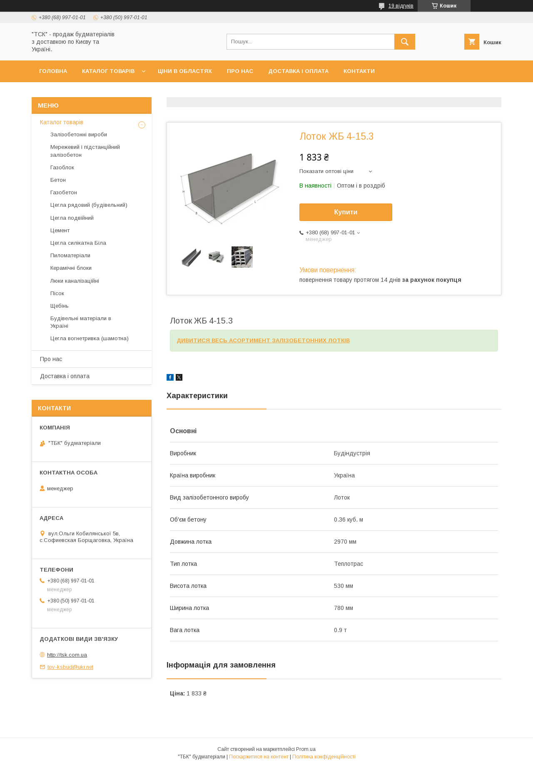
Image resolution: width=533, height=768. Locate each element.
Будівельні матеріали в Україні (80, 322)
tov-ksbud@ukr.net (70, 667)
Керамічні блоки (71, 268)
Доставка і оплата (298, 71)
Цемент (60, 230)
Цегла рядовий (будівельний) (88, 205)
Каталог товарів (108, 71)
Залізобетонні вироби (78, 134)
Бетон (58, 180)
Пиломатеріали (70, 255)
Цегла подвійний (72, 218)
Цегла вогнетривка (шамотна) (89, 338)
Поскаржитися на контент (259, 757)
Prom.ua (306, 749)
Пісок (57, 293)
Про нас (240, 71)
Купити (346, 212)
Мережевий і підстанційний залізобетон (85, 151)
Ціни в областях (185, 71)
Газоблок (62, 167)
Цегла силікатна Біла (78, 243)
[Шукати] (404, 42)
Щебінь (59, 306)
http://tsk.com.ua (67, 655)
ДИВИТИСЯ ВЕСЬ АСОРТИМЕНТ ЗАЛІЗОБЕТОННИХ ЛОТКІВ (263, 340)
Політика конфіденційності (324, 757)
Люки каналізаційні (74, 281)
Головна (53, 71)
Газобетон (63, 192)
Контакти (359, 71)
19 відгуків (401, 6)
